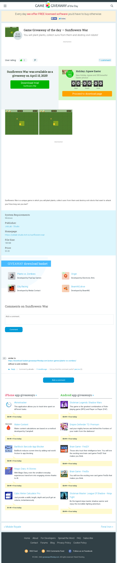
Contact (34, 542)
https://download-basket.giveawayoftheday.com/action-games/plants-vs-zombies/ (42, 361)
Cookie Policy (80, 542)
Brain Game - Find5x (79, 471)
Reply (13, 369)
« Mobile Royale (12, 526)
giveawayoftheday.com (51, 557)
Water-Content (21, 424)
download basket (28, 263)
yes (75, 369)
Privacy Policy (64, 542)
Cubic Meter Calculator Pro (27, 493)
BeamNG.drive (78, 286)
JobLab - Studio (12, 226)
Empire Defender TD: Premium (84, 424)
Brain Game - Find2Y (79, 446)
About (35, 538)
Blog (52, 542)
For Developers (48, 538)
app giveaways (21, 395)
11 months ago (41, 369)
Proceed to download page (87, 93)
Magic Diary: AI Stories (25, 468)
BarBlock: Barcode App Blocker (29, 446)
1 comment (105, 60)
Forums (44, 542)
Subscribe (88, 538)
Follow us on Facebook (82, 551)
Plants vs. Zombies (26, 274)
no (79, 369)
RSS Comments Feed (55, 551)
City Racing (22, 286)
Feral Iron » (107, 526)
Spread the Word (66, 538)
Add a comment (58, 380)
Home (27, 538)
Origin (74, 274)
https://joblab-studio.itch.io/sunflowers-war (25, 235)
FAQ (79, 538)
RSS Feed (33, 551)
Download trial (29, 84)
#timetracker (20, 402)
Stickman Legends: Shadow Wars (86, 402)
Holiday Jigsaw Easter (88, 71)
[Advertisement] (68, 49)
